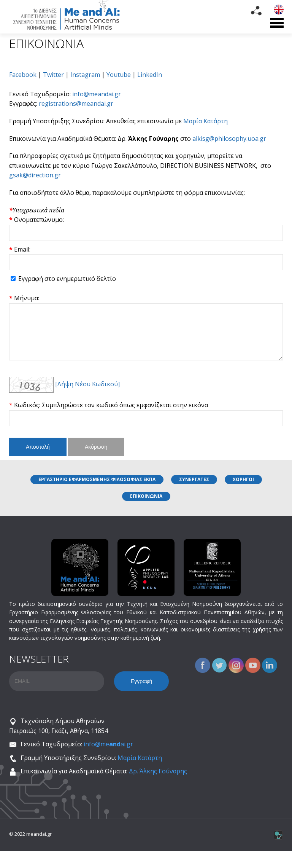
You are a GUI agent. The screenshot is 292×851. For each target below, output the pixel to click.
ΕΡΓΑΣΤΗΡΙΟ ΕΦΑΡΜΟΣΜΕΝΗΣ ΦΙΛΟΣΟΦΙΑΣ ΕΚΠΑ (97, 479)
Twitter (53, 74)
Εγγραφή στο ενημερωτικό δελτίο (67, 278)
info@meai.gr (108, 744)
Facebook (22, 74)
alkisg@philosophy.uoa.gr (229, 138)
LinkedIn (149, 74)
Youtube (118, 74)
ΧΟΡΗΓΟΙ (243, 479)
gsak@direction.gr (35, 175)
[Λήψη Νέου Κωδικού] (87, 384)
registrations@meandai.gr (76, 103)
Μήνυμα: (26, 298)
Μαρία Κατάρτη (205, 121)
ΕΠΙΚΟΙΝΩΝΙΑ (146, 496)
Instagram (85, 74)
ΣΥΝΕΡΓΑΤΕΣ (194, 479)
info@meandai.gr (96, 94)
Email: (22, 249)
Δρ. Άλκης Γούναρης (158, 771)
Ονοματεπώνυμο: (39, 219)
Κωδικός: (28, 405)
